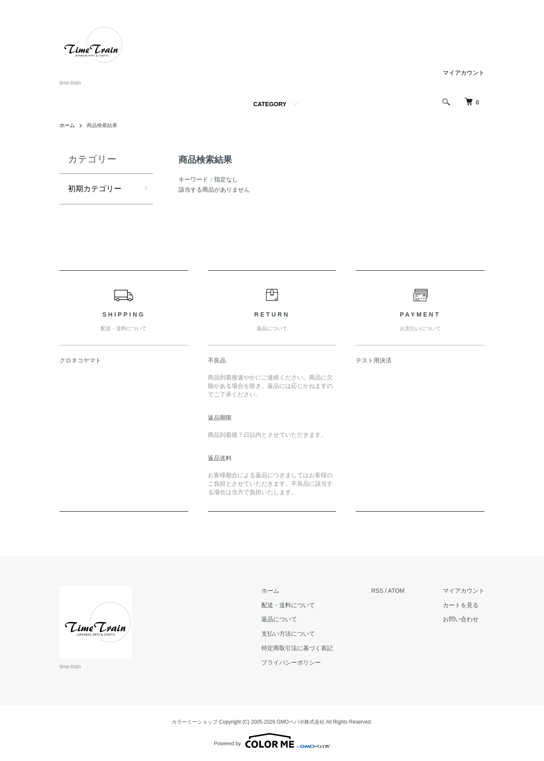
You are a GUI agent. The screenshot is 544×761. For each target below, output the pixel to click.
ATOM (396, 590)
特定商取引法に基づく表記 (297, 648)
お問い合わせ (461, 619)
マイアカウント (463, 72)
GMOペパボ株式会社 (301, 722)
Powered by (272, 740)
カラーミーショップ (195, 722)
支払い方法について (288, 633)
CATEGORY (269, 104)
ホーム (67, 125)
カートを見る (461, 605)
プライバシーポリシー (291, 662)
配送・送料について (288, 605)
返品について (279, 619)
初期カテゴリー (95, 188)
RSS (377, 590)
